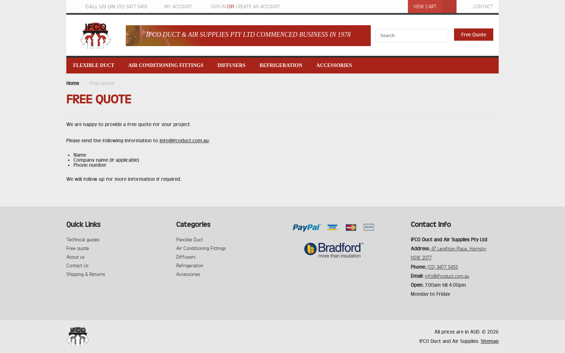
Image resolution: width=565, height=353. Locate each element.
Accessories (334, 65)
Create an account (258, 6)
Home (72, 83)
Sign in (218, 6)
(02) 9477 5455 (132, 6)
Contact (483, 6)
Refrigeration (280, 65)
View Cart (425, 6)
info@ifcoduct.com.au (184, 140)
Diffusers (231, 65)
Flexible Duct (93, 65)
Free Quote (473, 34)
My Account (178, 6)
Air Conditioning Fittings (165, 65)
